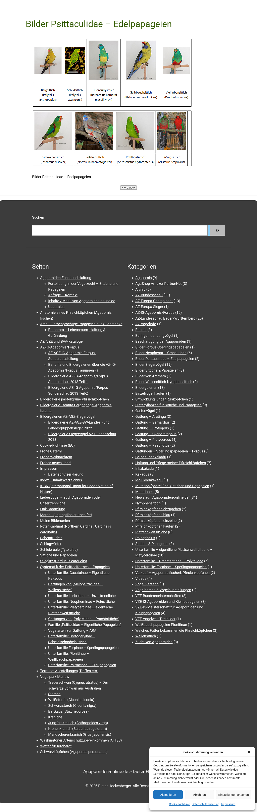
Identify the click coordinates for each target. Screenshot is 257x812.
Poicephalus (145, 538)
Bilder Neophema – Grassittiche (161, 353)
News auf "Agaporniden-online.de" (162, 497)
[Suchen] (217, 230)
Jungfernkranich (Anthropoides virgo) (78, 723)
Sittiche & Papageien (151, 544)
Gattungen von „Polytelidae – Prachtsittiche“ (83, 619)
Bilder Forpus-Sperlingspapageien (162, 347)
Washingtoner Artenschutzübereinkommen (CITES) (81, 740)
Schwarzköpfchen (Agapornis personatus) (74, 752)
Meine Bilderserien (55, 521)
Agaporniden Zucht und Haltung (65, 278)
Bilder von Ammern (150, 376)
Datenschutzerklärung (205, 804)
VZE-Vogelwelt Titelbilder (155, 619)
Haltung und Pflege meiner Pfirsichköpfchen (170, 463)
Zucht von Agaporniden (154, 642)
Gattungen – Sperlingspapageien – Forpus (169, 451)
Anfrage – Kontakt (63, 295)
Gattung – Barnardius (152, 422)
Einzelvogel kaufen (150, 393)
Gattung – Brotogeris (152, 428)
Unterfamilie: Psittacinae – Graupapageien (82, 665)
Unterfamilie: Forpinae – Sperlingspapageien (171, 567)
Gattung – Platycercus (153, 439)
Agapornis (143, 278)
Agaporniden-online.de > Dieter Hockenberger (128, 771)
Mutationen (144, 492)
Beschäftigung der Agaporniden (160, 341)
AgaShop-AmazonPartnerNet (158, 283)
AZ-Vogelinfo (145, 324)
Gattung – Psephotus (152, 445)
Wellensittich (145, 636)
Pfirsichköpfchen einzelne (155, 521)
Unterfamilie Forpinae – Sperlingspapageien (83, 648)
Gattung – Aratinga (150, 416)
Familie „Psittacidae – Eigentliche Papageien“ (84, 624)
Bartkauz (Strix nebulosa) (68, 711)
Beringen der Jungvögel (154, 335)
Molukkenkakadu (149, 480)
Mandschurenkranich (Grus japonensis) (79, 734)
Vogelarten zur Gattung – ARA (72, 630)
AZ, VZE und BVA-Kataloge (61, 341)
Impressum (228, 804)
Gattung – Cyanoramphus (155, 434)
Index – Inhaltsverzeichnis (61, 480)
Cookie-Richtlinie (179, 804)
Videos (140, 578)
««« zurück (128, 187)
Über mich (56, 307)
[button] (249, 752)
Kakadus (142, 474)
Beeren (141, 330)
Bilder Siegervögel (149, 364)
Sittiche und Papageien (58, 555)
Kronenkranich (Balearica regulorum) (77, 728)
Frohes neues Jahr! (55, 463)
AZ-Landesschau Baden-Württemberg (165, 318)
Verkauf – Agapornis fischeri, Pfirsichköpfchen (172, 573)
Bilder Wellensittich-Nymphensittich (163, 382)
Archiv (140, 289)
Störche (54, 694)
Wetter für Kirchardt (56, 746)
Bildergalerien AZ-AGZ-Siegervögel (67, 416)
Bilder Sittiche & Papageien (156, 370)
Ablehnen (199, 794)
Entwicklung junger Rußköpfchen (161, 399)
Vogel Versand (147, 584)
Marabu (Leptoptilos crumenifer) (66, 515)
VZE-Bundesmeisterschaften (158, 596)
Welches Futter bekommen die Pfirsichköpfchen (173, 630)
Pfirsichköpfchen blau (152, 515)
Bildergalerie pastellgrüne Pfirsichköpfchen (74, 399)
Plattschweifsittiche (151, 532)
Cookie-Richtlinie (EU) (57, 445)
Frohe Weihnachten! (56, 457)
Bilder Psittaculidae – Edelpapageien (164, 359)
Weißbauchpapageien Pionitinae (161, 624)
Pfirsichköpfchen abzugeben (158, 509)
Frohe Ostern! (51, 451)
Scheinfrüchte (51, 538)
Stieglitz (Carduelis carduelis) (63, 561)
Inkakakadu (144, 468)
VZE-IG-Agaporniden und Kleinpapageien (167, 601)
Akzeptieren (168, 794)
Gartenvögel (145, 411)
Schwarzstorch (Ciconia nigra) (72, 705)
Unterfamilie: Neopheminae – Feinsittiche (81, 601)
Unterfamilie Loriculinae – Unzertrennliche (82, 596)
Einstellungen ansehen (233, 794)
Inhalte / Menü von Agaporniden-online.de (81, 301)
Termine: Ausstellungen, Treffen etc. (69, 671)
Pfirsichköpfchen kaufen (154, 526)
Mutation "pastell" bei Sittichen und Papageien (172, 486)
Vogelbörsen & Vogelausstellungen (163, 590)
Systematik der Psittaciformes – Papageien (75, 567)
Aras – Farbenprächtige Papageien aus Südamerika (81, 324)
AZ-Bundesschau (149, 295)
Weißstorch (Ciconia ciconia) (71, 700)
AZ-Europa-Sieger (149, 307)
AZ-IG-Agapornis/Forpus (59, 347)
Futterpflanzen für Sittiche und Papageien (168, 405)
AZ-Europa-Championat (154, 301)
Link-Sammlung (52, 509)
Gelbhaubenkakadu (150, 457)
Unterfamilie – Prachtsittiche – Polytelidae (169, 561)
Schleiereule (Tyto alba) (59, 549)
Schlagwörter (50, 544)
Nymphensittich (148, 503)
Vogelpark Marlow (54, 676)
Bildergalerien (146, 387)
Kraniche (55, 717)
